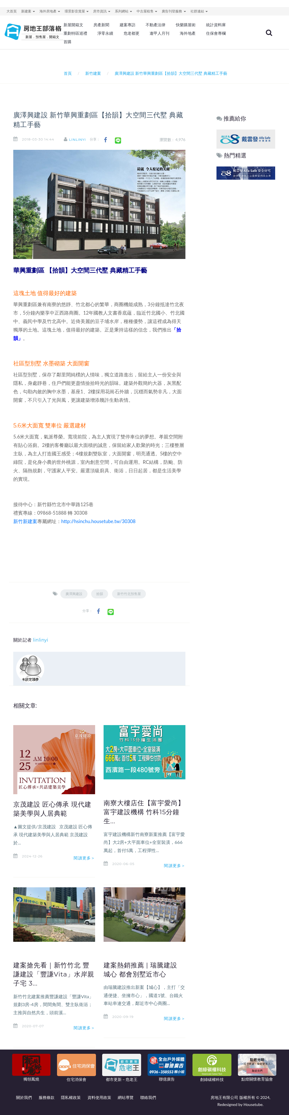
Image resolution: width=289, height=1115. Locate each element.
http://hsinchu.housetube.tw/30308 (98, 521)
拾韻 (99, 594)
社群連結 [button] (199, 11)
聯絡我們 (148, 1097)
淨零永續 (105, 33)
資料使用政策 (99, 1097)
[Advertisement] (246, 267)
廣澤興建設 (73, 594)
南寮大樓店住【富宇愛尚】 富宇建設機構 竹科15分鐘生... (144, 812)
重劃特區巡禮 (75, 33)
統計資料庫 (216, 24)
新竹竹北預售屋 (129, 594)
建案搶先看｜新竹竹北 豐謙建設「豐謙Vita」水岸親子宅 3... (53, 974)
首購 (67, 41)
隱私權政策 (71, 1097)
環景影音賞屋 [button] (77, 11)
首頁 (67, 73)
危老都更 (131, 33)
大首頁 (11, 11)
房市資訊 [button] (101, 11)
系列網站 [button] (123, 11)
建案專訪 (127, 24)
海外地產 (188, 33)
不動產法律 (155, 24)
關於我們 (24, 1097)
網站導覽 (125, 1097)
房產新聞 (101, 24)
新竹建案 (93, 73)
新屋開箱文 (73, 24)
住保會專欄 (216, 33)
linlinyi (77, 139)
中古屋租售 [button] (147, 11)
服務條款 (46, 1097)
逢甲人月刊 (159, 33)
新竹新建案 (25, 521)
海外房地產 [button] (50, 11)
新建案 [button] (28, 11)
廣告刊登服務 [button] (174, 11)
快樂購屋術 (186, 24)
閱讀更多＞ (84, 858)
